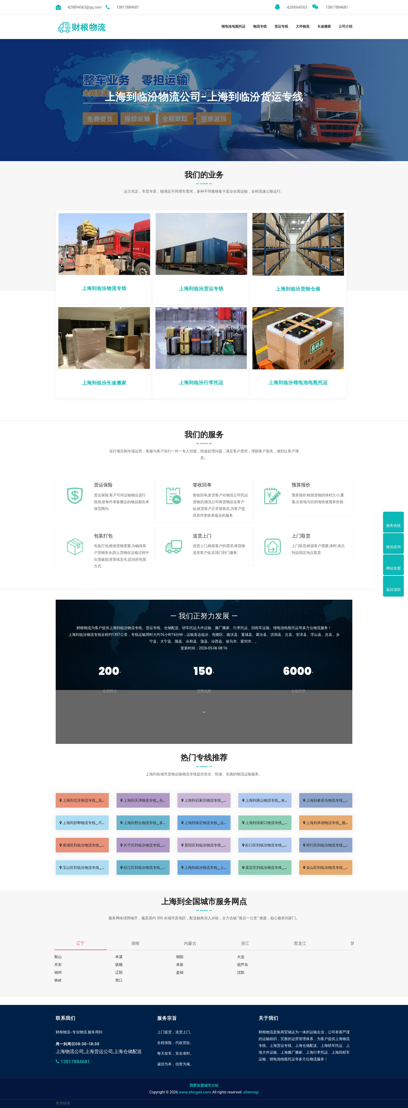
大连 (237, 956)
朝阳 (177, 956)
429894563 (291, 7)
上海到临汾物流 (316, 1094)
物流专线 (260, 26)
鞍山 (58, 956)
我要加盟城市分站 (204, 1069)
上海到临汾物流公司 (96, 1103)
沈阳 (118, 972)
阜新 (118, 964)
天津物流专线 (140, 1094)
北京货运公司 (116, 1094)
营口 (237, 972)
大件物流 (302, 26)
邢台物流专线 (265, 1094)
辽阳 (297, 964)
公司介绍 (345, 26)
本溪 (118, 956)
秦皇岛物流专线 (216, 1094)
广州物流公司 (93, 1094)
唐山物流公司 (191, 1094)
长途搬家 (324, 26)
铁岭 (177, 972)
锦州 (237, 964)
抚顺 (58, 964)
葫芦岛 (179, 964)
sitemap (251, 1076)
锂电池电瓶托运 (233, 26)
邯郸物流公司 (242, 1094)
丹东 (297, 956)
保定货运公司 (289, 1094)
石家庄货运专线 (166, 1094)
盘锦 (58, 972)
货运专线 (281, 26)
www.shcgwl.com (195, 1076)
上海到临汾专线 (67, 1094)
